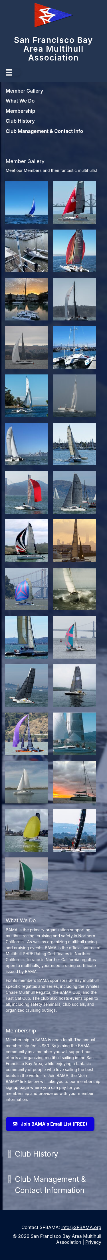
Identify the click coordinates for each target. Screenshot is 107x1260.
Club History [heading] (36, 1153)
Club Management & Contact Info (44, 131)
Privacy (93, 1242)
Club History (20, 121)
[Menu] (13, 72)
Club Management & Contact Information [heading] (50, 1185)
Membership (20, 111)
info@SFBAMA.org (81, 1227)
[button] (9, 1153)
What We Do (20, 101)
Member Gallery (24, 91)
